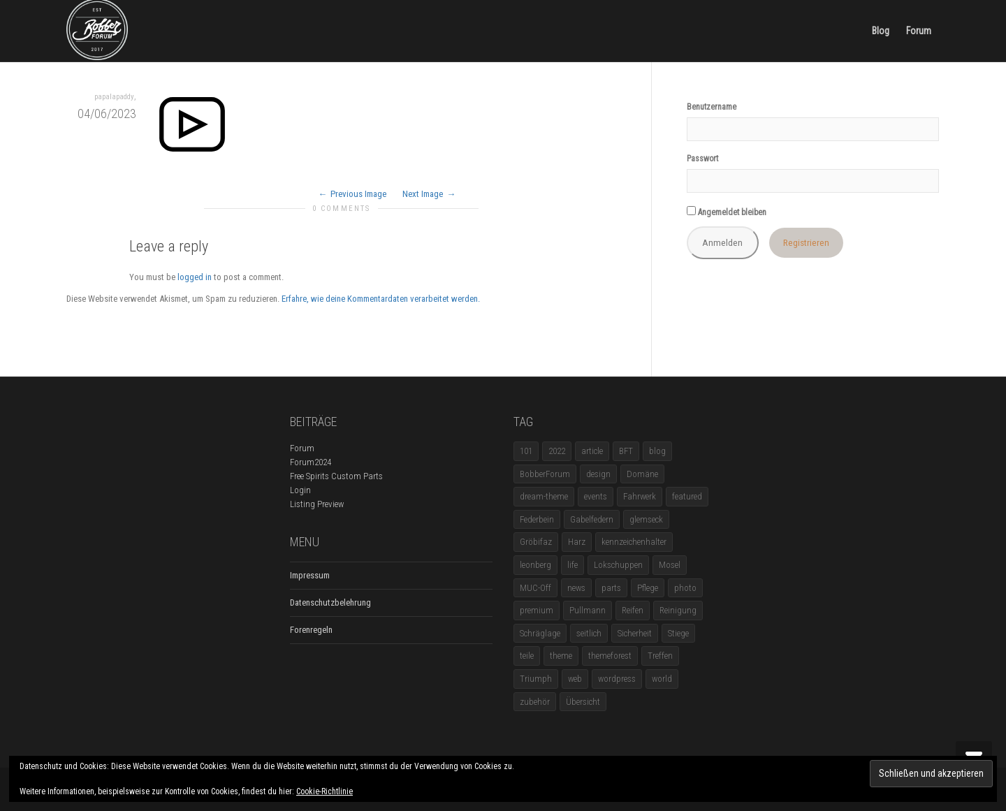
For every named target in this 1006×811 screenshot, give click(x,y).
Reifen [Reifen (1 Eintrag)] (632, 610)
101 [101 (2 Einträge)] (526, 451)
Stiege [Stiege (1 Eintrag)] (678, 633)
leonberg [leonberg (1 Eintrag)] (535, 565)
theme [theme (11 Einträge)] (561, 655)
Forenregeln (311, 629)
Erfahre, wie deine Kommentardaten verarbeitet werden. (381, 298)
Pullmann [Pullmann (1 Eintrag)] (587, 610)
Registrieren (806, 242)
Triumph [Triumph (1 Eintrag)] (536, 678)
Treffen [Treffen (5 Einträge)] (660, 655)
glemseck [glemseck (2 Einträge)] (646, 519)
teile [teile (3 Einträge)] (527, 655)
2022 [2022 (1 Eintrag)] (556, 451)
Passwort (702, 158)
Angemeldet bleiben (726, 211)
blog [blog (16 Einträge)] (657, 451)
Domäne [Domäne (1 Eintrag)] (642, 474)
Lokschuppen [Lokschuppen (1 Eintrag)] (618, 565)
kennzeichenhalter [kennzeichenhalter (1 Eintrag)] (634, 541)
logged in (194, 277)
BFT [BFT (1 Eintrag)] (626, 451)
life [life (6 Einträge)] (572, 565)
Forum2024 (310, 462)
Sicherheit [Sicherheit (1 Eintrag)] (635, 633)
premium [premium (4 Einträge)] (536, 610)
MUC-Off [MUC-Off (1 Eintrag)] (535, 588)
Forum (918, 30)
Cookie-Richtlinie (324, 791)
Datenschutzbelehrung (330, 602)
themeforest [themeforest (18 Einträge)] (610, 655)
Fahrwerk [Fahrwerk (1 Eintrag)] (639, 496)
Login (300, 490)
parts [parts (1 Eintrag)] (611, 588)
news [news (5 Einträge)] (576, 588)
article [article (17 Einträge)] (592, 451)
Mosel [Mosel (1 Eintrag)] (669, 565)
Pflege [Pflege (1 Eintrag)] (647, 588)
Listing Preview (317, 504)
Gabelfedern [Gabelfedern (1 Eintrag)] (591, 519)
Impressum (310, 575)
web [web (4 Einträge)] (575, 678)
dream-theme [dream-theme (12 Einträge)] (544, 496)
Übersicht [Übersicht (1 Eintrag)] (583, 701)
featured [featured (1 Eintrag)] (687, 496)
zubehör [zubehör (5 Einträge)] (535, 701)
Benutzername (711, 107)
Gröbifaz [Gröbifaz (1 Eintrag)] (536, 541)
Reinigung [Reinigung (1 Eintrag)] (678, 610)
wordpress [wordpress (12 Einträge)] (617, 678)
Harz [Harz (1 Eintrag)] (576, 541)
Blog (880, 30)
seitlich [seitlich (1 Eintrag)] (589, 633)
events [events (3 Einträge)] (595, 496)
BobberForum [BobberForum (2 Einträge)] (545, 474)
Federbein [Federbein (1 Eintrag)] (537, 519)
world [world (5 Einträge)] (662, 678)
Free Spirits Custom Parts (336, 476)
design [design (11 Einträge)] (598, 474)
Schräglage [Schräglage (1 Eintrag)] (540, 633)
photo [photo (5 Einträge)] (685, 588)
